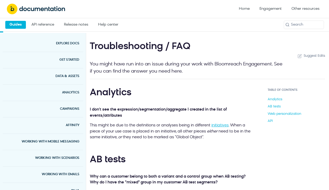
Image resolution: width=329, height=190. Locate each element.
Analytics (275, 99)
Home (244, 9)
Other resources (305, 9)
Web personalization (284, 114)
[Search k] (304, 25)
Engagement (271, 9)
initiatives (220, 125)
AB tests (274, 106)
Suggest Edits (310, 56)
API (270, 121)
